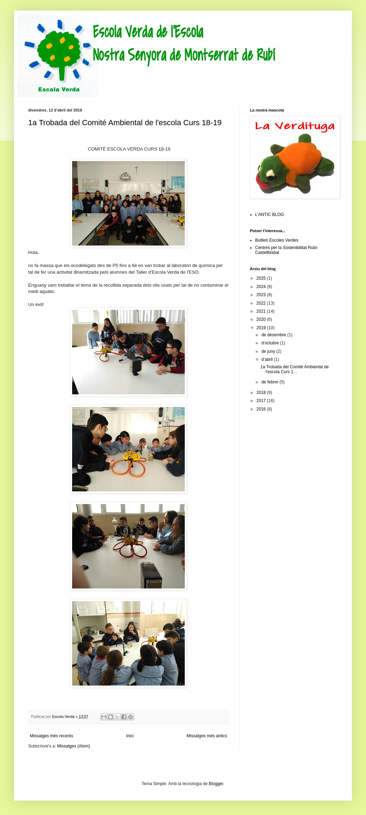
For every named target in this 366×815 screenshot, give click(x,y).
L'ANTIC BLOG (269, 214)
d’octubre (270, 342)
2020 (262, 319)
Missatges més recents (51, 735)
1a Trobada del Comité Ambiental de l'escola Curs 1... (294, 369)
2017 (262, 400)
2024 (262, 286)
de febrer (270, 382)
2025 (262, 278)
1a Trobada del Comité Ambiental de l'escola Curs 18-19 (125, 122)
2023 (262, 294)
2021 (262, 311)
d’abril (267, 359)
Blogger (216, 783)
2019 (262, 327)
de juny (268, 351)
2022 (262, 303)
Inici (129, 735)
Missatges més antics (207, 735)
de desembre (274, 334)
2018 (262, 392)
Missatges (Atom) (73, 746)
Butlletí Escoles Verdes (276, 240)
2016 (262, 409)
